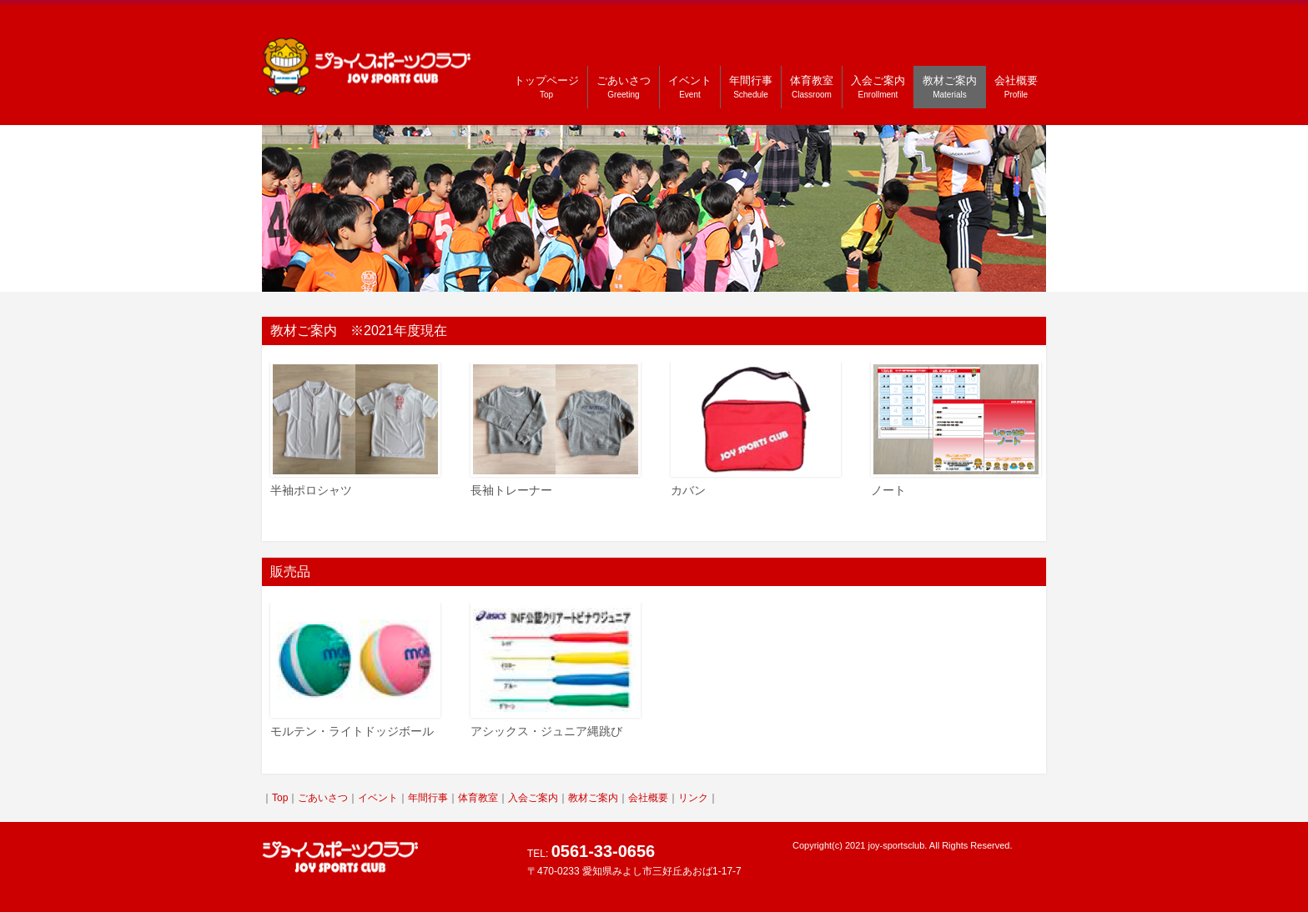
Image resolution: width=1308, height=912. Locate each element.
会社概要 (1016, 86)
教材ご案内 (950, 86)
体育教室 (811, 86)
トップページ (546, 86)
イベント (690, 86)
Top (280, 798)
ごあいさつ (623, 86)
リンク (693, 798)
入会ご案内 (878, 86)
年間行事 (750, 86)
